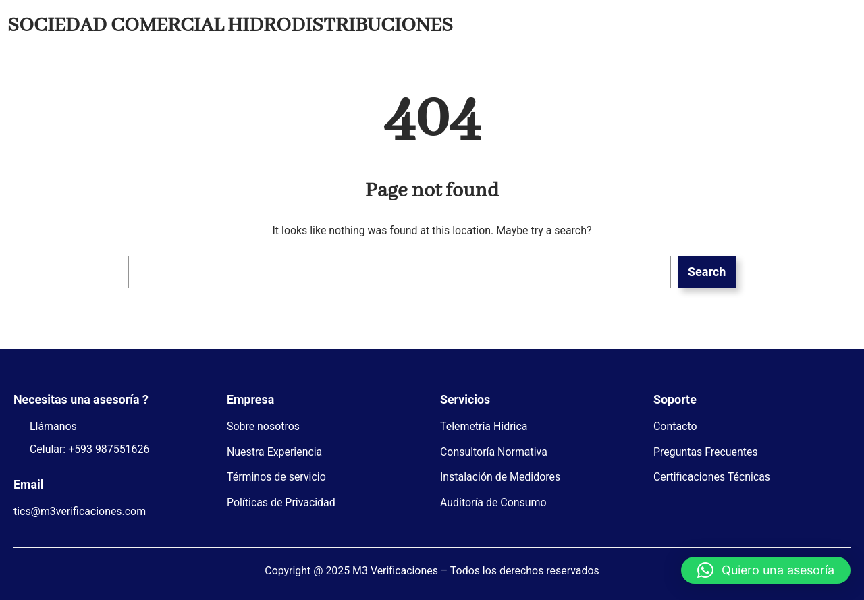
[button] (765, 570)
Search (707, 272)
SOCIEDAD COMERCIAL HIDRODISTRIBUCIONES (230, 25)
